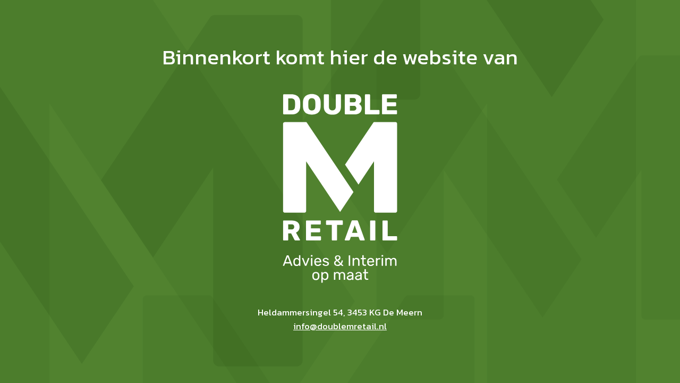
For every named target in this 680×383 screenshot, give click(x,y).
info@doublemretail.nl (340, 326)
